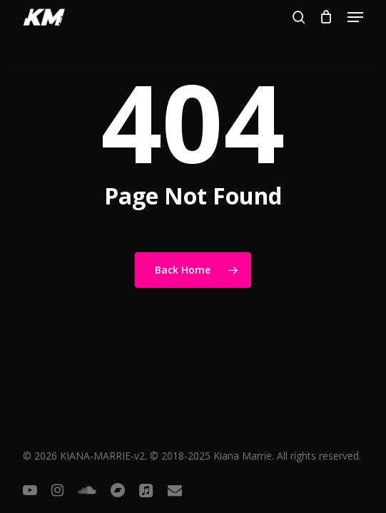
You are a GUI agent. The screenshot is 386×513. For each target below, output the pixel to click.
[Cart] (326, 17)
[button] (355, 17)
